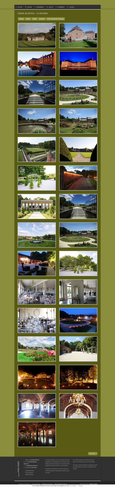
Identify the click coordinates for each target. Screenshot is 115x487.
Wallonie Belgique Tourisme (60, 484)
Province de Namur (36, 484)
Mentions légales (93, 484)
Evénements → (92, 453)
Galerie (29, 7)
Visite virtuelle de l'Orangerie (55, 19)
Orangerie (42, 19)
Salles (51, 7)
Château (21, 19)
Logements (61, 7)
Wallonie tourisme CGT (47, 484)
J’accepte (80, 485)
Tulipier (35, 19)
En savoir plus (73, 485)
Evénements (40, 7)
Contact (72, 7)
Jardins (28, 19)
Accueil (20, 7)
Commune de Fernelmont (24, 484)
